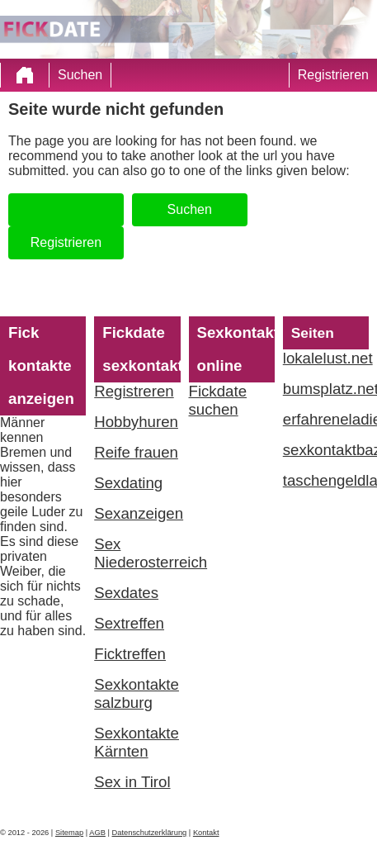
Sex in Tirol (132, 781)
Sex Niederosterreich (137, 553)
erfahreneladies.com (326, 419)
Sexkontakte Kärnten (136, 742)
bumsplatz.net (326, 388)
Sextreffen (129, 623)
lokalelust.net (326, 358)
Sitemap (69, 832)
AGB (97, 832)
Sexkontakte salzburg (136, 693)
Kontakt (206, 832)
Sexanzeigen (137, 513)
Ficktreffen (130, 653)
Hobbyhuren (136, 421)
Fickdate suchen (218, 400)
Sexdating (128, 482)
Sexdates (126, 592)
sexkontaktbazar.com (326, 449)
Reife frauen (136, 452)
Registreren (133, 391)
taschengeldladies (326, 480)
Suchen (80, 75)
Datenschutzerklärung (149, 832)
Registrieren (333, 75)
